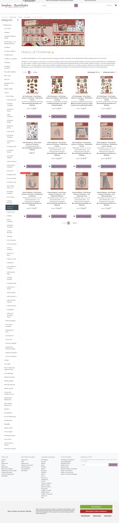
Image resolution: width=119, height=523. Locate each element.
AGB (22, 461)
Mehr (109, 14)
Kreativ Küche (72, 14)
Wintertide (10, 309)
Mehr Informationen (34, 116)
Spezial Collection (11, 352)
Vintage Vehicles (9, 278)
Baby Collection (10, 115)
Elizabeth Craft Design (8, 84)
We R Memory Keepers (8, 444)
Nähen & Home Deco (67, 472)
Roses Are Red (11, 244)
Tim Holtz (7, 28)
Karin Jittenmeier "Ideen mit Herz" (9, 368)
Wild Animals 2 (12, 296)
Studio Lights (8, 428)
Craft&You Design (46, 490)
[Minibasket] (116, 5)
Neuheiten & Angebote (9, 14)
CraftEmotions (8, 55)
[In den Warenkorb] (24, 116)
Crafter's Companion (10, 58)
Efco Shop (7, 75)
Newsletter (24, 470)
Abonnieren (113, 464)
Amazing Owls (11, 100)
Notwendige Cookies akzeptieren (96, 511)
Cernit (42, 476)
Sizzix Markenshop (10, 416)
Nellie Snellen (8, 388)
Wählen (94, 72)
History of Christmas (10, 207)
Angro (43, 465)
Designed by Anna (10, 331)
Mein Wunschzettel (7, 468)
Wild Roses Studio (10, 448)
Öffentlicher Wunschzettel (9, 470)
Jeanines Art (9, 335)
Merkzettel (4, 467)
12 (109, 72)
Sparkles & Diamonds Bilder (10, 348)
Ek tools (7, 79)
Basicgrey (44, 470)
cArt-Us (43, 474)
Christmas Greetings (10, 136)
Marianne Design (9, 377)
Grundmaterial (24, 14)
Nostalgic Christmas (10, 226)
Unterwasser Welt (11, 273)
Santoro (6, 409)
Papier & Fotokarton (97, 14)
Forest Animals (11, 178)
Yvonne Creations (11, 356)
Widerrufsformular (6, 472)
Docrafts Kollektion (10, 72)
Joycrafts (7, 364)
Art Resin (43, 467)
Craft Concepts (45, 485)
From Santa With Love (10, 186)
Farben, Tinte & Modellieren (69, 474)
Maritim (9, 216)
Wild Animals (11, 292)
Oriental (9, 236)
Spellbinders (8, 420)
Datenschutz (24, 463)
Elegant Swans (11, 174)
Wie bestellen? (25, 468)
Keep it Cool (11, 212)
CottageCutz (44, 479)
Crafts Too (44, 496)
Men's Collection (10, 220)
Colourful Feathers (10, 156)
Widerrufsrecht (25, 467)
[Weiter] (35, 72)
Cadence (7, 47)
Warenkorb (4, 463)
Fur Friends (10, 197)
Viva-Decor (8, 439)
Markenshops (83, 14)
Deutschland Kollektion (11, 166)
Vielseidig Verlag (9, 435)
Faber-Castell (8, 89)
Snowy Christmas (10, 248)
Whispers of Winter (11, 288)
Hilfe (2, 461)
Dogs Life (10, 171)
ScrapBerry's (8, 413)
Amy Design (10, 96)
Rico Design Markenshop (8, 404)
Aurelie (43, 468)
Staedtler (7, 424)
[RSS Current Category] (53, 52)
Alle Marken (44, 459)
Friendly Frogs (11, 182)
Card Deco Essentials (9, 325)
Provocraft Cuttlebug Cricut (9, 393)
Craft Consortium (46, 487)
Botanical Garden (10, 121)
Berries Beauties (11, 320)
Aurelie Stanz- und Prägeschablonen (10, 42)
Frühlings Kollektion (10, 192)
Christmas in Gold (11, 141)
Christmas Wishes (10, 151)
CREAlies (7, 62)
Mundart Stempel (9, 384)
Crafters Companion (47, 494)
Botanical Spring (10, 126)
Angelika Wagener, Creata (10, 37)
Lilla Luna (9, 339)
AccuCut (43, 461)
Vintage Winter (11, 283)
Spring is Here (11, 259)
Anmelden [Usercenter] (109, 5)
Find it (6, 92)
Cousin (43, 481)
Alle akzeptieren (96, 507)
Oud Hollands (11, 240)
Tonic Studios (8, 431)
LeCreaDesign (8, 373)
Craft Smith (44, 488)
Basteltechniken (36, 14)
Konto (3, 465)
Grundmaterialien (66, 461)
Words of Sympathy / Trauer (10, 315)
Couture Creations (10, 51)
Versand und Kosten (27, 465)
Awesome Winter (10, 110)
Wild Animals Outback (11, 301)
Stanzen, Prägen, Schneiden (69, 468)
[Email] (95, 464)
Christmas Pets (11, 146)
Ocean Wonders (9, 231)
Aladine (6, 32)
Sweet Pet (10, 262)
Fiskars (6, 360)
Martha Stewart (8, 381)
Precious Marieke (11, 343)
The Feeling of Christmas (11, 267)
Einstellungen (85, 516)
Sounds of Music (10, 254)
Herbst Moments (9, 201)
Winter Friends (11, 306)
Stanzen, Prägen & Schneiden (54, 14)
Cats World (10, 131)
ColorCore (44, 477)
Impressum (24, 459)
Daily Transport (12, 161)
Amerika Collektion (10, 104)
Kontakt (3, 459)
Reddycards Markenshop (8, 398)
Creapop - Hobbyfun (7, 67)
